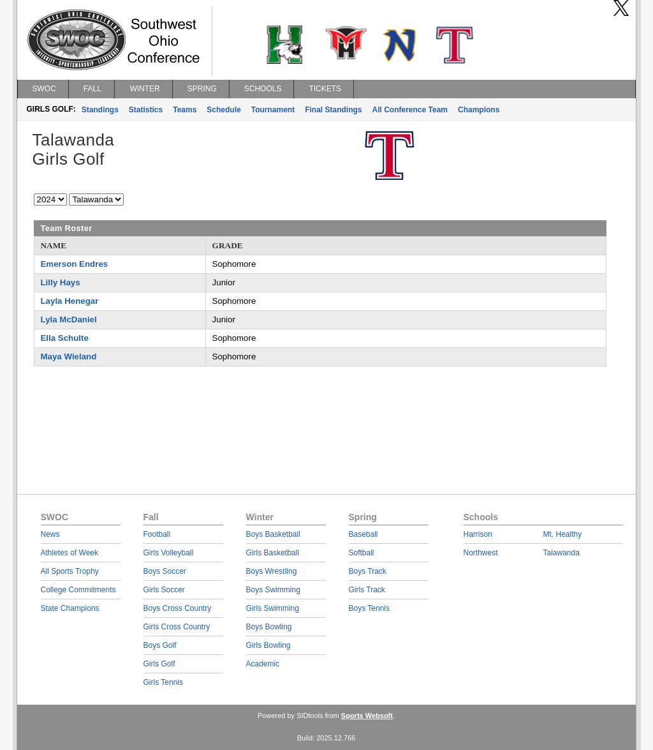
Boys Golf (160, 645)
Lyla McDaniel (69, 319)
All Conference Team (410, 109)
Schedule (223, 109)
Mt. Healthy (562, 534)
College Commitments (78, 589)
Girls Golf (159, 663)
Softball (361, 552)
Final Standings (333, 109)
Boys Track (367, 571)
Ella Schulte (65, 338)
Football (157, 534)
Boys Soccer (164, 571)
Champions (478, 109)
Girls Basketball (272, 552)
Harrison (478, 534)
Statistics (146, 109)
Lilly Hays (60, 282)
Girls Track (367, 589)
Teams (184, 109)
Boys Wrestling (271, 571)
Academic (263, 663)
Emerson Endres (74, 264)
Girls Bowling (268, 645)
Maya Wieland (69, 356)
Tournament (273, 109)
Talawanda (561, 552)
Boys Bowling (269, 626)
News (50, 534)
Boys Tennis (369, 608)
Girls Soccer (164, 589)
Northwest (481, 552)
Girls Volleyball (168, 552)
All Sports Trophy (70, 571)
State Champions (70, 608)
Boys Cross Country (177, 608)
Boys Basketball (273, 534)
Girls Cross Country (176, 626)
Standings (100, 109)
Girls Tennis (163, 682)
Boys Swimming (273, 589)
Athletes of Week (70, 552)
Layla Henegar (70, 301)
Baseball (363, 534)
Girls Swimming (272, 608)
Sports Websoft (367, 715)
